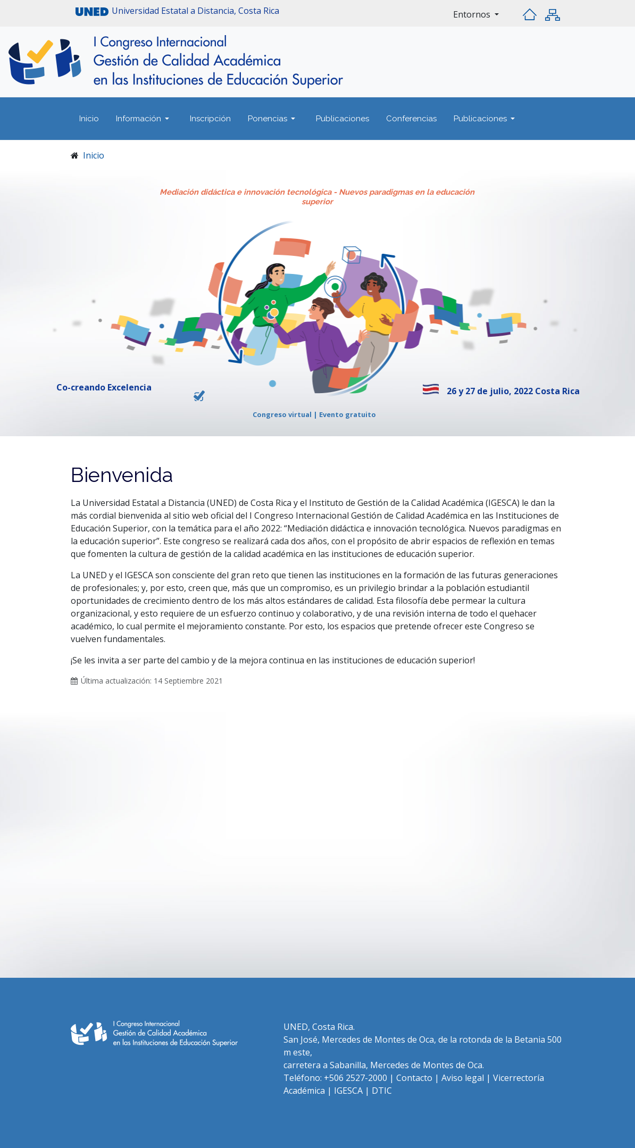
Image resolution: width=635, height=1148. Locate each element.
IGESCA (349, 1090)
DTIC (382, 1090)
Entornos (472, 14)
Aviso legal (462, 1078)
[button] (144, 118)
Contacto (415, 1078)
